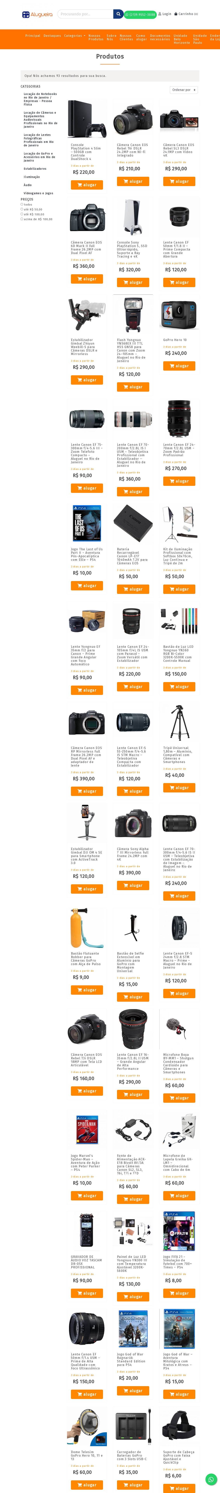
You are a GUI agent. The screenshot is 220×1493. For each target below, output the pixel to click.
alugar (87, 185)
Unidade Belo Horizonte (182, 39)
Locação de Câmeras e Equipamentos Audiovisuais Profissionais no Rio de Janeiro (41, 119)
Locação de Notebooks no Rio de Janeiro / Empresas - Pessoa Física (40, 99)
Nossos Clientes (126, 37)
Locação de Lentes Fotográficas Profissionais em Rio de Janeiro (39, 140)
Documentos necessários (160, 37)
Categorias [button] (73, 36)
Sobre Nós (111, 37)
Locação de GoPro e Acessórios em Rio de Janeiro (39, 157)
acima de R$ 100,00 (36, 219)
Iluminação (32, 177)
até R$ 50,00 (32, 209)
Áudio (28, 185)
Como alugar (141, 37)
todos (26, 204)
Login (164, 14)
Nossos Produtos (96, 37)
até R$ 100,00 (32, 214)
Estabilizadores (35, 169)
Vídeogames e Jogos (38, 193)
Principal (32, 36)
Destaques (52, 36)
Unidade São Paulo (200, 39)
